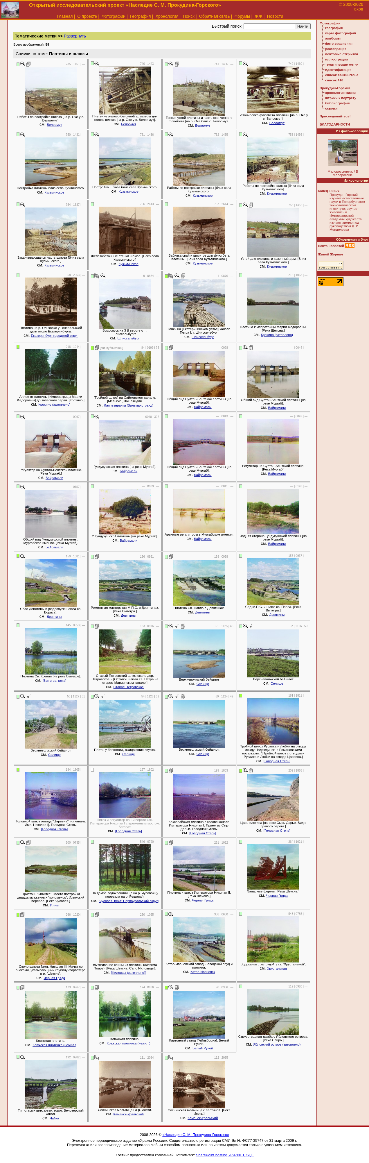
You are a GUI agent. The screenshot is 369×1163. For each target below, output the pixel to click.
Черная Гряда (202, 900)
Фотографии (113, 16)
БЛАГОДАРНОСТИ (335, 124)
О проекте (87, 16)
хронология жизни (340, 92)
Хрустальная (277, 968)
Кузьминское (54, 192)
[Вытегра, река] (54, 680)
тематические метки (341, 64)
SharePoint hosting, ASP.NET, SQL (225, 1155)
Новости (275, 16)
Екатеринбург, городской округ (54, 335)
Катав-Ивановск (202, 972)
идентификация (338, 69)
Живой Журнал (330, 254)
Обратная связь (214, 16)
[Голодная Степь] (277, 761)
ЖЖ (258, 16)
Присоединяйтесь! (335, 116)
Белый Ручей (202, 1048)
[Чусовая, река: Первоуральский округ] (128, 901)
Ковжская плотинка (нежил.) (54, 1045)
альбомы (333, 38)
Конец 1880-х (328, 191)
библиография (337, 103)
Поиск (189, 16)
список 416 (334, 80)
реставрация (335, 49)
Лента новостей (331, 246)
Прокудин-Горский (335, 88)
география (334, 28)
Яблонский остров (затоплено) (276, 1044)
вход (358, 9)
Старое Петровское (129, 687)
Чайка (54, 1118)
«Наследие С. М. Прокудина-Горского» (195, 1134)
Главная (65, 16)
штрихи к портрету (340, 98)
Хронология (166, 16)
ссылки (331, 108)
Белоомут (54, 124)
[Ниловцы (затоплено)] (128, 972)
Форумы (242, 16)
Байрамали (203, 407)
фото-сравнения (338, 43)
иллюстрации (336, 59)
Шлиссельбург (129, 338)
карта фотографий (340, 33)
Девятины (54, 616)
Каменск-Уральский (129, 1114)
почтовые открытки (341, 54)
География (140, 16)
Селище (203, 684)
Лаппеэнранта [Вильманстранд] (128, 405)
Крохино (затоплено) (277, 335)
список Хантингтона (341, 75)
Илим (54, 905)
